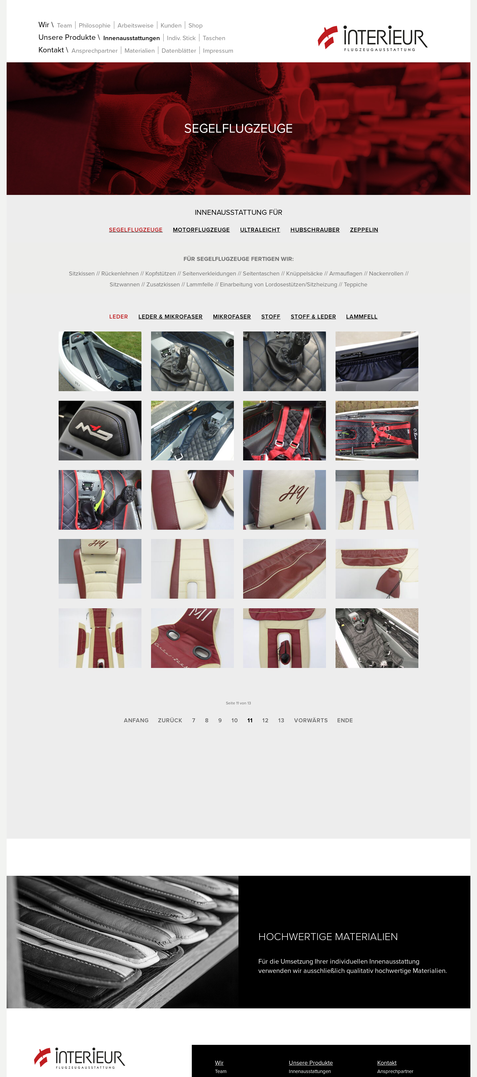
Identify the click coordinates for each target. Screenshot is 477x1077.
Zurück (170, 720)
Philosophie (95, 25)
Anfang (136, 720)
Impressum (218, 50)
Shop (195, 25)
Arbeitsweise (136, 25)
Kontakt (51, 50)
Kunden (171, 25)
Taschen (214, 38)
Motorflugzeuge (201, 229)
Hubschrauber (315, 229)
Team (64, 25)
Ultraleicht (260, 229)
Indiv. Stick (181, 37)
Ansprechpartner (95, 50)
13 (281, 720)
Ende (345, 720)
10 (235, 720)
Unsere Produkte (67, 37)
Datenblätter (179, 50)
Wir (43, 25)
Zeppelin (364, 229)
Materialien (140, 50)
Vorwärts (311, 720)
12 (265, 720)
